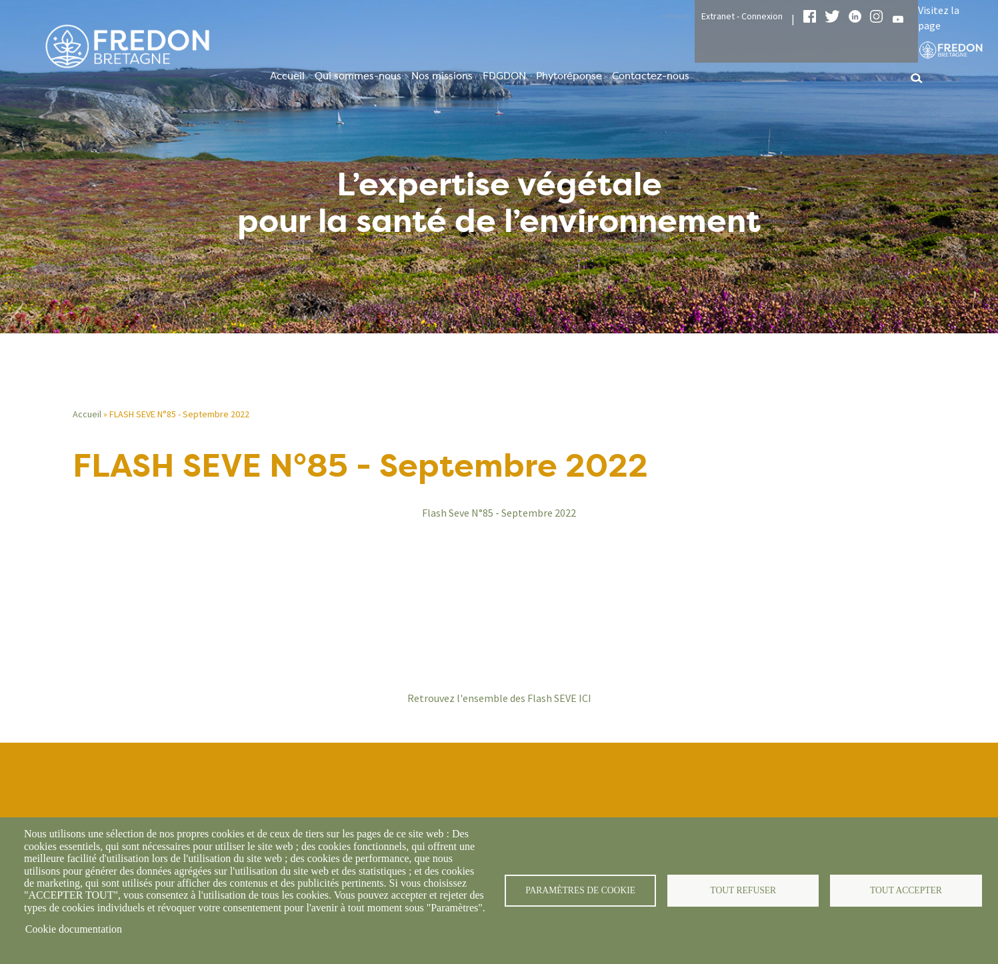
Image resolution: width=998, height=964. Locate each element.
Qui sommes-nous (358, 76)
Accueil (287, 76)
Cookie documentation (73, 929)
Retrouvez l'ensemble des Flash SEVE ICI (499, 698)
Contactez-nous (650, 76)
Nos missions (442, 76)
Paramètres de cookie (580, 890)
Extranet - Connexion (742, 16)
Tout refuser (743, 890)
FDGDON (504, 76)
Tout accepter (906, 890)
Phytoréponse (569, 76)
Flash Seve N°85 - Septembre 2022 (499, 512)
